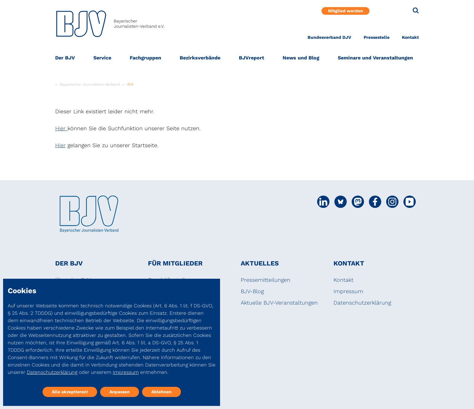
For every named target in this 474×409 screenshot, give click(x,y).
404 (130, 84)
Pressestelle (377, 37)
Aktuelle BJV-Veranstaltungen (279, 302)
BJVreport (251, 58)
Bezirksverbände (200, 58)
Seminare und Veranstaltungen (375, 58)
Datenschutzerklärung (362, 302)
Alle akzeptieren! (70, 391)
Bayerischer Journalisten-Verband (90, 84)
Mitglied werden (345, 10)
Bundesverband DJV (329, 37)
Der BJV (65, 58)
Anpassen (119, 391)
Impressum (348, 291)
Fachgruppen (145, 58)
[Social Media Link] (323, 202)
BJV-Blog (252, 291)
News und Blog (301, 58)
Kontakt (410, 37)
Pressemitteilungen (265, 280)
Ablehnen (161, 391)
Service (102, 58)
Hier (61, 128)
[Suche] (416, 10)
